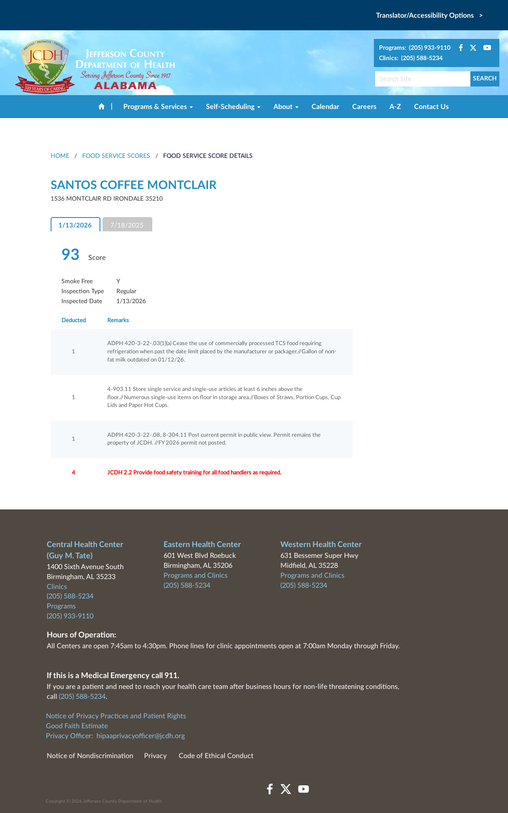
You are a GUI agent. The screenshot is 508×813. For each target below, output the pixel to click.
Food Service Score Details (208, 156)
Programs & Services (158, 106)
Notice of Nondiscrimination (90, 755)
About (286, 106)
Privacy (155, 755)
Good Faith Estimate (77, 726)
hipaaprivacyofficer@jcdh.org (140, 736)
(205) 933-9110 (70, 616)
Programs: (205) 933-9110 (414, 48)
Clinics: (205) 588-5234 (411, 58)
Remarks (118, 320)
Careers (364, 106)
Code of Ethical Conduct (216, 755)
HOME (60, 156)
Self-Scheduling (233, 106)
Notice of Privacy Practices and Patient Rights (116, 716)
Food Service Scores (116, 156)
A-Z (395, 106)
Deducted (73, 320)
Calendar (325, 106)
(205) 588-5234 (70, 596)
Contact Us (431, 106)
